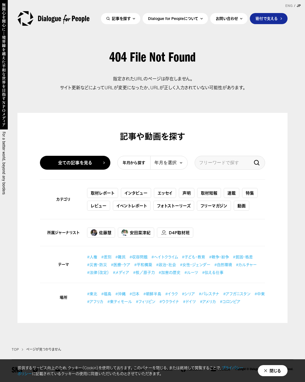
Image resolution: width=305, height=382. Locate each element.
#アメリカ (208, 301)
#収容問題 (138, 257)
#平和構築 (143, 265)
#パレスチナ (209, 294)
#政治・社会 (166, 265)
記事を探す (121, 18)
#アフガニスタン (237, 294)
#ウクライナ (169, 301)
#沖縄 (120, 294)
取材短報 (209, 193)
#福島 (106, 294)
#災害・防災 (97, 265)
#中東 (260, 294)
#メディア (121, 272)
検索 (256, 162)
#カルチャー (246, 265)
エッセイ (164, 193)
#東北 (92, 294)
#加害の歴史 (170, 272)
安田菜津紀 (136, 232)
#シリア (188, 294)
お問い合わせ (227, 18)
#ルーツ (191, 272)
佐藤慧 (101, 232)
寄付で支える (266, 18)
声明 (186, 193)
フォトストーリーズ (173, 206)
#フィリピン (146, 301)
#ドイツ (189, 301)
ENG (289, 5)
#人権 (92, 257)
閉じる (275, 371)
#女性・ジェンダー (195, 265)
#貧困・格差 (243, 257)
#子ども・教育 (193, 257)
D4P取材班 (175, 232)
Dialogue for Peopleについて (173, 18)
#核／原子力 (144, 272)
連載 (231, 193)
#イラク (171, 294)
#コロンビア (230, 301)
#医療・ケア (120, 265)
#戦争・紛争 (219, 257)
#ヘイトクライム (164, 257)
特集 (250, 193)
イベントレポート (131, 206)
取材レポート (103, 193)
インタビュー (136, 193)
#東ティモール (119, 301)
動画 (241, 206)
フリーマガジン (213, 206)
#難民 (120, 257)
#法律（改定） (98, 272)
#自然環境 (223, 265)
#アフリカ (95, 301)
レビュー (98, 206)
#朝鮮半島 (152, 294)
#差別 (106, 257)
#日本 (134, 294)
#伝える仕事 (212, 272)
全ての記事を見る (75, 162)
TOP (15, 349)
